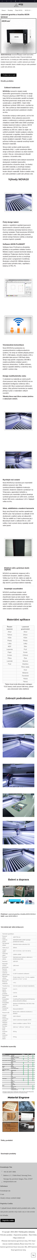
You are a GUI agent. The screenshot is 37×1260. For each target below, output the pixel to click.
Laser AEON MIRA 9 (11, 916)
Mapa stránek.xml (19, 1238)
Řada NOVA (18, 10)
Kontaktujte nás (5, 1191)
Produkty (10, 10)
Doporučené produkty (21, 1235)
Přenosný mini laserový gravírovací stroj (14, 1241)
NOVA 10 (27, 10)
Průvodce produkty (6, 1235)
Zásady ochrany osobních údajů (10, 1198)
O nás (2, 1194)
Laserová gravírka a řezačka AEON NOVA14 (22, 914)
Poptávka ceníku (8, 1220)
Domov (4, 10)
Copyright (6, 1232)
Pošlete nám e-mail (9, 75)
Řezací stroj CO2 (25, 1244)
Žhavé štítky (33, 1235)
